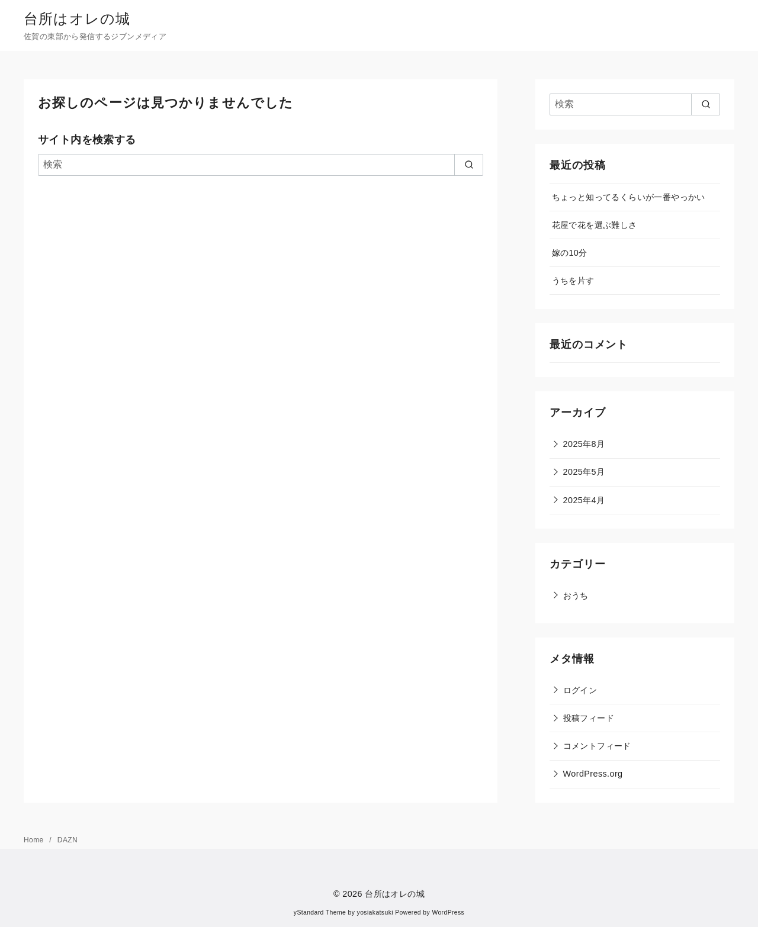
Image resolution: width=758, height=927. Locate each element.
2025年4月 (584, 500)
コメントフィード (597, 746)
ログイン (580, 690)
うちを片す (573, 280)
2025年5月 (584, 472)
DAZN (67, 840)
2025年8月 (584, 444)
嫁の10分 (569, 253)
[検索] (260, 164)
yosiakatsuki (375, 912)
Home (35, 840)
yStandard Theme (320, 912)
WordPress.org (593, 773)
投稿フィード (588, 718)
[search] (468, 164)
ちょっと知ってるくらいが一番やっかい (628, 197)
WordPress (448, 912)
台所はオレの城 (77, 19)
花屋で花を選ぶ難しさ (594, 225)
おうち (576, 595)
